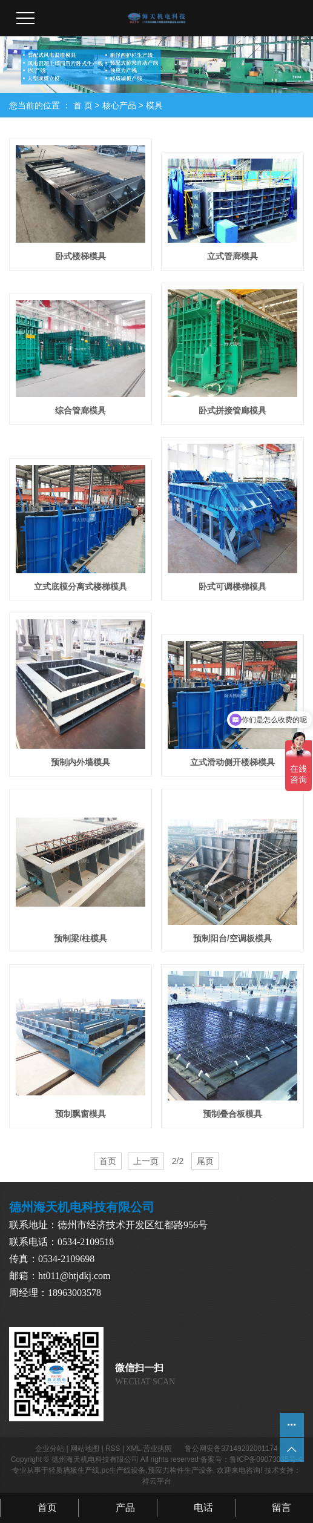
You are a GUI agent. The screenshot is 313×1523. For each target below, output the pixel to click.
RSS (112, 1448)
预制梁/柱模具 (80, 938)
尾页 (205, 1161)
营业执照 (157, 1448)
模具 (154, 105)
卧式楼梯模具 (80, 256)
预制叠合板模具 (232, 1114)
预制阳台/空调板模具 (232, 938)
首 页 (83, 105)
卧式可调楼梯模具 (232, 586)
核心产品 (119, 105)
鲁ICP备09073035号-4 (265, 1459)
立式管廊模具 (232, 256)
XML (133, 1448)
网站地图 (84, 1448)
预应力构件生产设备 (180, 1470)
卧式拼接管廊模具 (232, 410)
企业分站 (49, 1448)
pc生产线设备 (123, 1470)
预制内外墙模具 (80, 762)
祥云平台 (156, 1481)
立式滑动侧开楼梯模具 (232, 762)
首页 (107, 1161)
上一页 (146, 1161)
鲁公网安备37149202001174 (231, 1448)
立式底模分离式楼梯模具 (80, 586)
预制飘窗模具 (80, 1114)
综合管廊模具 (80, 410)
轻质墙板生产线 (73, 1470)
